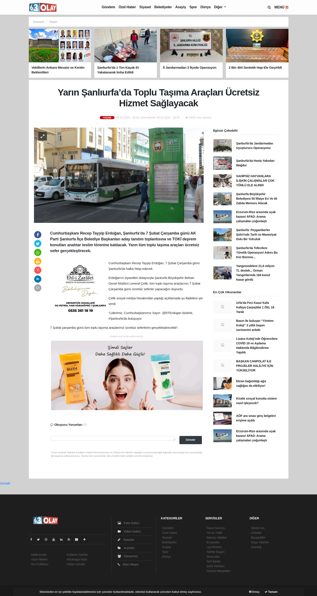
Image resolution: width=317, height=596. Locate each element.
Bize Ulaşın (128, 564)
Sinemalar (213, 556)
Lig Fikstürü (214, 547)
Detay (254, 591)
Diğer (218, 7)
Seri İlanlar (214, 561)
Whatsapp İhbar (77, 559)
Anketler (256, 532)
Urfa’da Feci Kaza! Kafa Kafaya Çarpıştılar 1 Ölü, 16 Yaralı (255, 307)
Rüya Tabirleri (260, 542)
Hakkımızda (39, 554)
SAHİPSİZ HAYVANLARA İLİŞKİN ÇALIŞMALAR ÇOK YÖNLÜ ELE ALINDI (255, 180)
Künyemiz (128, 556)
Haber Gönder (76, 564)
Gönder (190, 439)
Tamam (271, 591)
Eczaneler (213, 542)
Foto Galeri (128, 523)
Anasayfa (39, 21)
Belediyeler (163, 7)
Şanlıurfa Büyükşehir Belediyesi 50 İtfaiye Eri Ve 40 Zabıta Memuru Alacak (256, 198)
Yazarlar (126, 539)
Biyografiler (258, 537)
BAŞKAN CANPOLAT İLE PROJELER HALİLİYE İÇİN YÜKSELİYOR (254, 366)
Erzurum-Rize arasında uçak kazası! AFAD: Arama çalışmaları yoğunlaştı (256, 216)
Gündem (108, 7)
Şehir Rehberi (216, 566)
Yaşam (53, 21)
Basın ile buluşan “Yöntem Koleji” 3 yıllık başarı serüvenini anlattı (255, 325)
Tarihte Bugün (216, 552)
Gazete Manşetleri (218, 571)
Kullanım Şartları (77, 554)
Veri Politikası (39, 564)
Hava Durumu (216, 528)
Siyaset (145, 7)
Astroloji (256, 547)
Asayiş (180, 7)
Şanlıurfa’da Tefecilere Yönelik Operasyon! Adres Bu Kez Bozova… (257, 252)
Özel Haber (127, 7)
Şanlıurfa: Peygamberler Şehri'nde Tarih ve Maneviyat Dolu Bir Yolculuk (256, 234)
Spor (193, 7)
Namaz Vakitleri (217, 537)
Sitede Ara (258, 528)
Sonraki (5, 483)
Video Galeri (129, 531)
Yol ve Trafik (214, 532)
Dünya (205, 7)
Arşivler (126, 548)
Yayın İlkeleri (39, 559)
